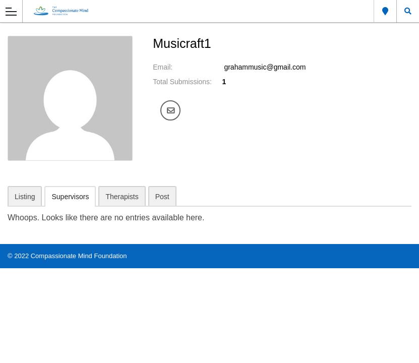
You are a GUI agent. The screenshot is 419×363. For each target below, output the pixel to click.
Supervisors (70, 197)
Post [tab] (162, 197)
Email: (162, 67)
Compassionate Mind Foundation (79, 256)
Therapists (121, 197)
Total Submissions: (182, 82)
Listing (25, 197)
